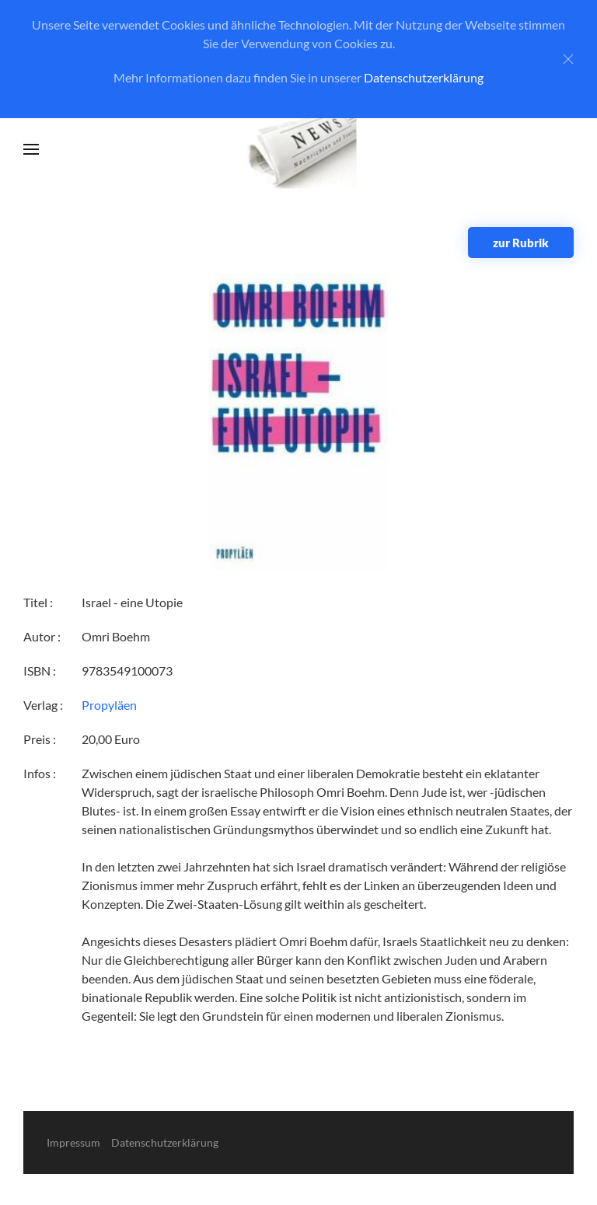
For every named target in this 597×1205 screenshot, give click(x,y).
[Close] (568, 59)
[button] (31, 149)
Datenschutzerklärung (424, 77)
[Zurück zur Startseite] (299, 149)
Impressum (73, 1142)
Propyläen (109, 704)
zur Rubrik (521, 243)
